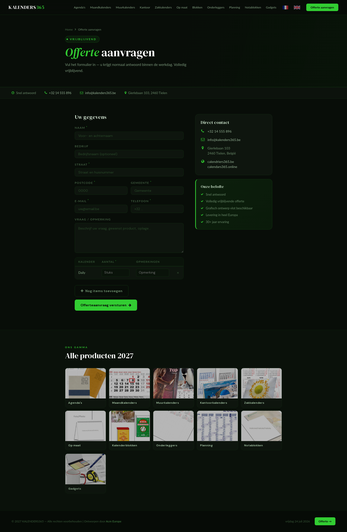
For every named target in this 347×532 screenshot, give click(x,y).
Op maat (182, 7)
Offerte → (325, 521)
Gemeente (141, 183)
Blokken (197, 7)
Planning (234, 7)
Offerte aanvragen (322, 7)
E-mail (82, 201)
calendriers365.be (220, 162)
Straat (82, 164)
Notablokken (253, 7)
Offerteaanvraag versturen (105, 305)
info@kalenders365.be (100, 93)
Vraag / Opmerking (93, 219)
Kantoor (145, 7)
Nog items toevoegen (101, 291)
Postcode (85, 183)
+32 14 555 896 (60, 93)
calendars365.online (222, 167)
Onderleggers (215, 7)
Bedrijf (81, 146)
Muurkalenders (125, 7)
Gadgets (271, 7)
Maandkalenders (100, 7)
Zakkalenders (163, 7)
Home (69, 29)
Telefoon (141, 201)
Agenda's (79, 7)
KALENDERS (26, 7)
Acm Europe (113, 521)
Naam (81, 127)
